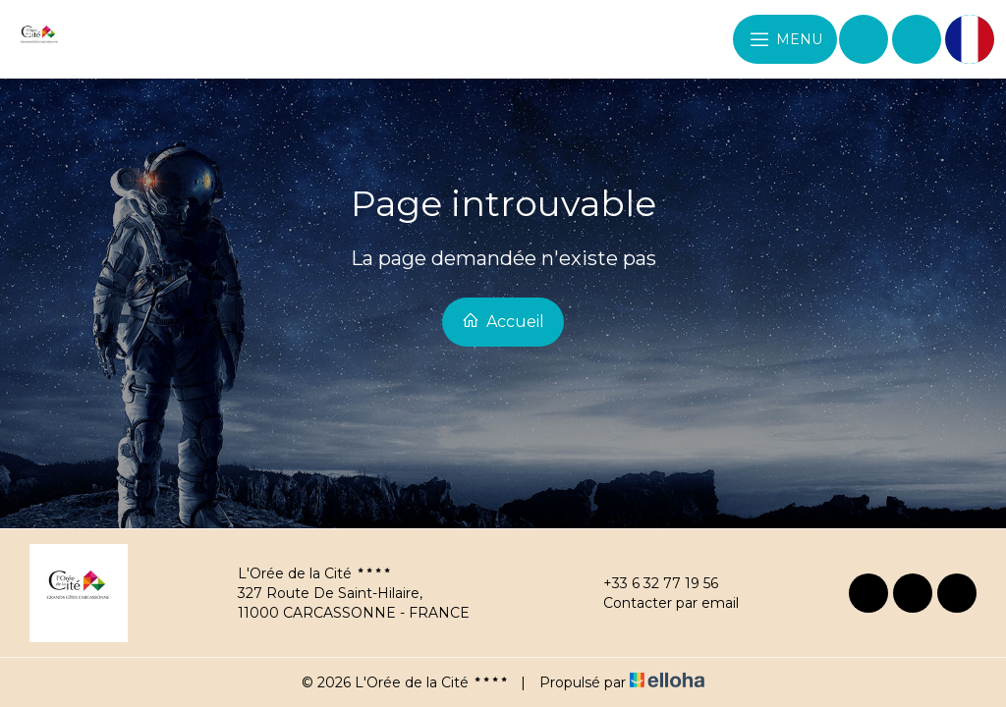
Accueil (503, 321)
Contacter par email (660, 603)
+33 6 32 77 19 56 (649, 583)
